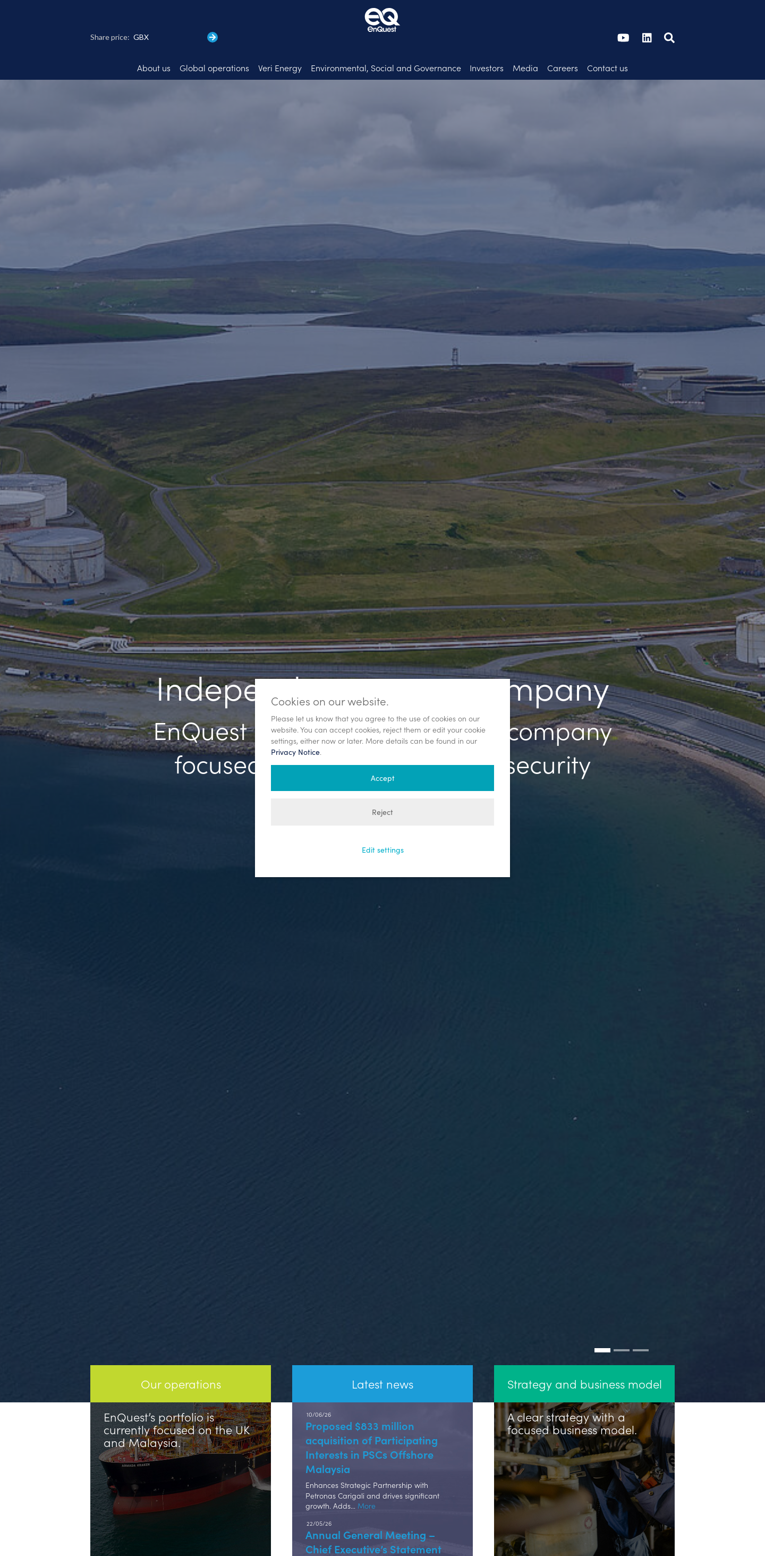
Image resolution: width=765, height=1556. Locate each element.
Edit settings (383, 850)
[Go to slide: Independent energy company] (602, 1327)
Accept (383, 778)
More (367, 1482)
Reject (382, 812)
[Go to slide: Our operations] (622, 1327)
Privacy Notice (295, 752)
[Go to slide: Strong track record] (641, 1327)
